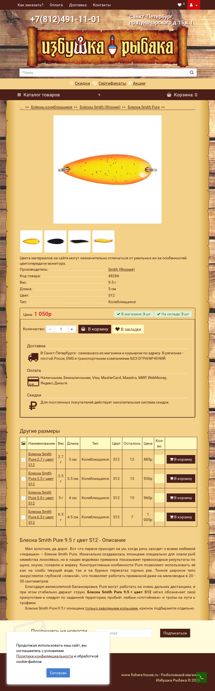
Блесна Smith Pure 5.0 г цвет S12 (41, 497)
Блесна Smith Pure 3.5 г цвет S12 (41, 478)
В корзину (96, 329)
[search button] (192, 72)
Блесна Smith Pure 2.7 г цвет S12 (41, 459)
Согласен (58, 671)
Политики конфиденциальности (46, 655)
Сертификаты (109, 83)
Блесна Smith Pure (144, 107)
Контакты (102, 5)
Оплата (56, 5)
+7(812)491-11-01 (65, 19)
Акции (137, 83)
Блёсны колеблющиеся (51, 107)
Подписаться (175, 633)
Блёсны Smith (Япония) (100, 107)
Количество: (34, 329)
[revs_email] (123, 633)
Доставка (78, 5)
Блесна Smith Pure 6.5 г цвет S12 (41, 517)
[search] (103, 72)
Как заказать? (30, 5)
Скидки (79, 83)
